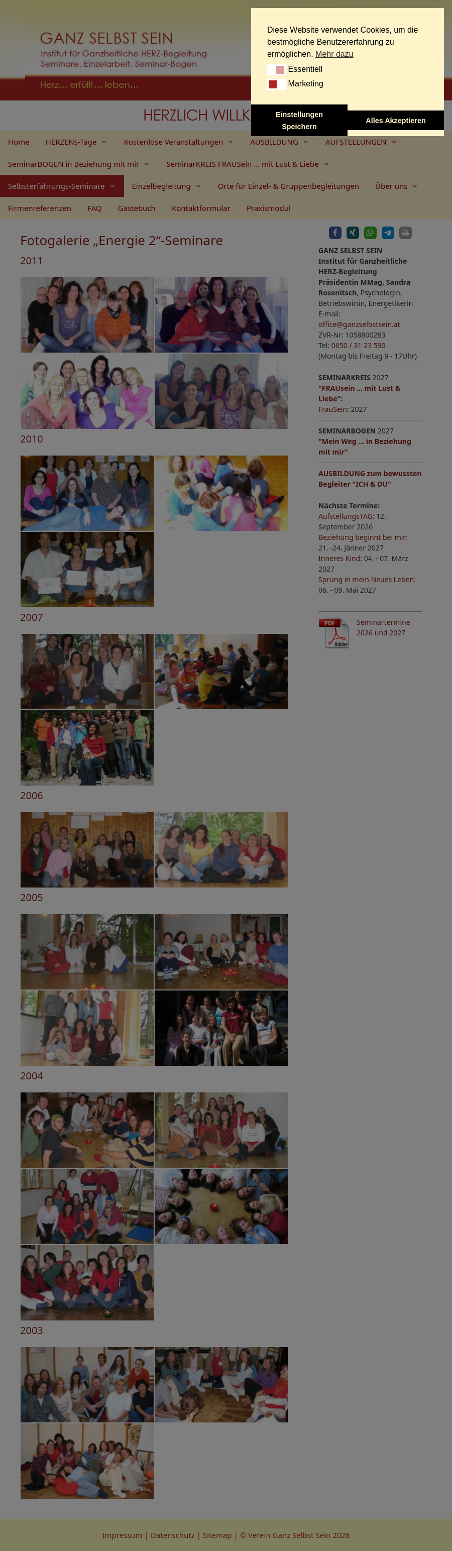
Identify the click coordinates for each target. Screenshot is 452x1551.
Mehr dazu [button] (334, 54)
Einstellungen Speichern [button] (299, 120)
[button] (276, 69)
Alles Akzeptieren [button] (395, 121)
